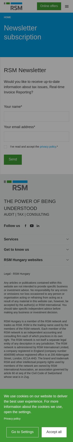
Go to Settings (22, 432)
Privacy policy (12, 418)
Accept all (54, 432)
